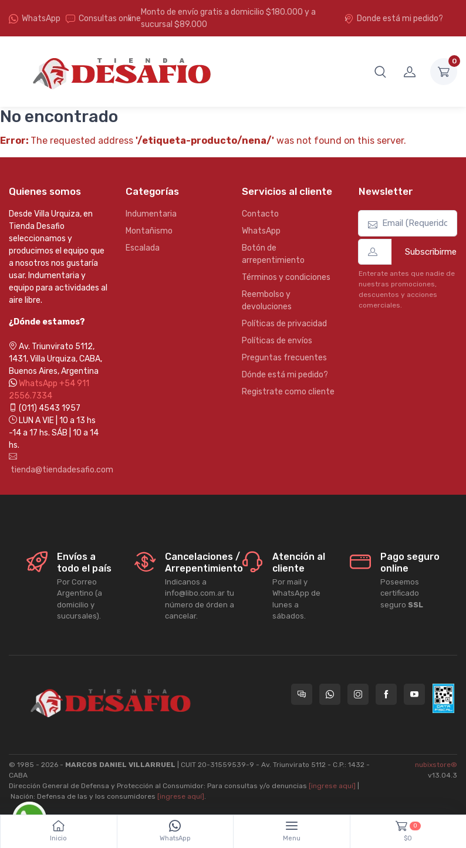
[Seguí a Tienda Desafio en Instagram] (358, 694)
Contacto (260, 214)
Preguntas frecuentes (284, 358)
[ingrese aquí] (332, 786)
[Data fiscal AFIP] (443, 698)
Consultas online (103, 18)
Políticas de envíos (277, 341)
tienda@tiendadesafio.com (58, 463)
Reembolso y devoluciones (267, 300)
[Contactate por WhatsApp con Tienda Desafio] (329, 694)
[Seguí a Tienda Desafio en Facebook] (386, 694)
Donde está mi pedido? (393, 18)
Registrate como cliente (288, 392)
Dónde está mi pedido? (285, 375)
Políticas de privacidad (284, 324)
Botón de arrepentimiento (273, 254)
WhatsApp (41, 18)
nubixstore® (436, 765)
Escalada (143, 248)
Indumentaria (151, 214)
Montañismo (149, 231)
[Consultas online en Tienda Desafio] (301, 694)
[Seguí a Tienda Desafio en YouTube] (414, 694)
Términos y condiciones (286, 277)
